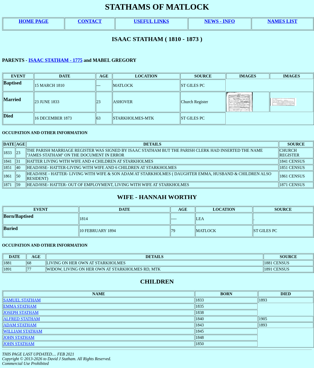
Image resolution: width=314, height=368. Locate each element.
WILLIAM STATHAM (22, 331)
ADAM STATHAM (19, 325)
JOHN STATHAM (18, 337)
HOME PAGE (33, 21)
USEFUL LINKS (151, 21)
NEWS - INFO (219, 21)
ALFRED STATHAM (21, 319)
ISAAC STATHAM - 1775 (56, 60)
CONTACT (90, 21)
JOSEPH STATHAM (20, 312)
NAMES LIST (282, 21)
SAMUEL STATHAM (22, 300)
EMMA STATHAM (19, 306)
